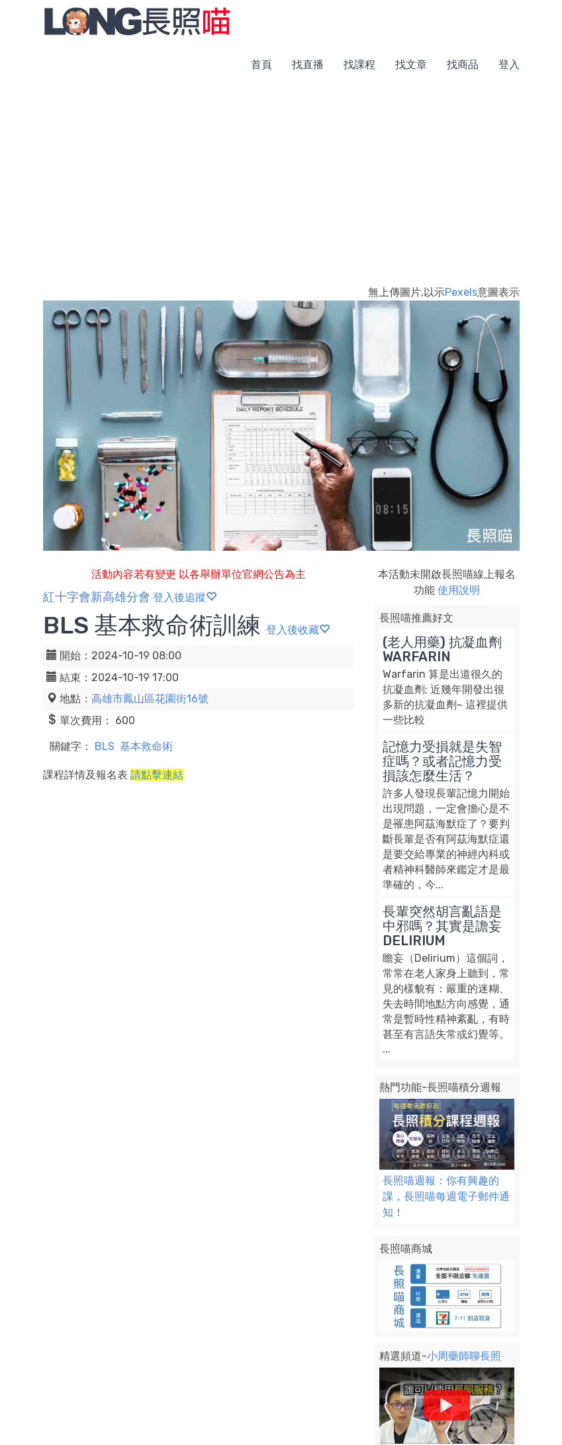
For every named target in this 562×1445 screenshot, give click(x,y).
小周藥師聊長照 (464, 1356)
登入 (509, 64)
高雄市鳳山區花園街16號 (150, 698)
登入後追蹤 (184, 597)
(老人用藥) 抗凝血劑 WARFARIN (442, 649)
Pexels (461, 292)
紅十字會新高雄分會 (96, 597)
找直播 (308, 64)
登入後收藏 (298, 630)
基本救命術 (146, 746)
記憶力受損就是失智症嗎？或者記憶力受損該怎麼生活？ (442, 761)
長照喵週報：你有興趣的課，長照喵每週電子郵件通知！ (446, 1196)
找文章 (411, 64)
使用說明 (459, 590)
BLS (105, 746)
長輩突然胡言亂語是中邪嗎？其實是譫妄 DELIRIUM (442, 926)
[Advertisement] (281, 185)
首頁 (261, 64)
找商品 (463, 64)
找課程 (359, 64)
